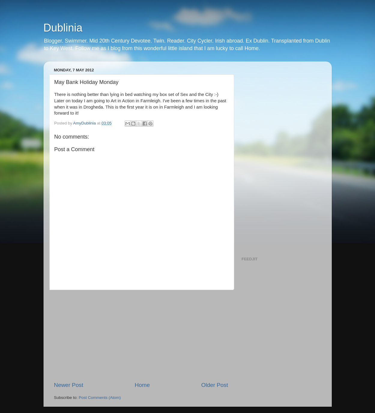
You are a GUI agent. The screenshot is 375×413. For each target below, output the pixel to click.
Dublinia (63, 28)
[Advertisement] (141, 335)
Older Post (214, 385)
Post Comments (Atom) (100, 397)
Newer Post (68, 385)
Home (142, 385)
